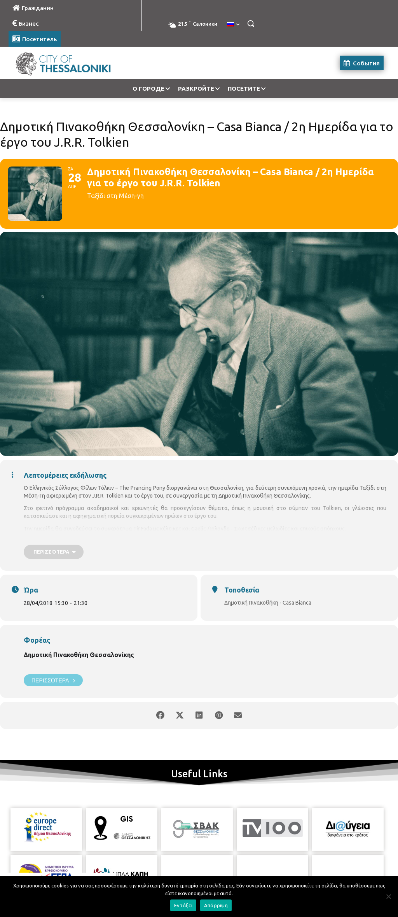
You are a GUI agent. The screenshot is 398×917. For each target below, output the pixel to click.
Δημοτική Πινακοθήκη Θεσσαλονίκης (79, 654)
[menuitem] (233, 24)
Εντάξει (183, 905)
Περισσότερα (53, 680)
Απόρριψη (216, 905)
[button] (250, 23)
